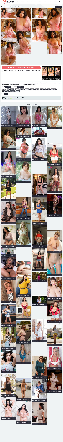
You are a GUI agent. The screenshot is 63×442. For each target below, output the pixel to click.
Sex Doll (56, 2)
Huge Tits (18, 91)
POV (45, 89)
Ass (8, 89)
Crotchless (12, 91)
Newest (22, 2)
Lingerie (37, 89)
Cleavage (32, 89)
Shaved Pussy (53, 89)
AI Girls (50, 2)
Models (40, 2)
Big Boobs (22, 89)
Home (17, 2)
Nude (8, 91)
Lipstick (41, 89)
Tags (45, 2)
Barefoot (12, 89)
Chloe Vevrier (8, 86)
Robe (49, 89)
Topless (3, 91)
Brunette (27, 89)
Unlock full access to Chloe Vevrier (21, 67)
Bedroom (17, 89)
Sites (35, 2)
